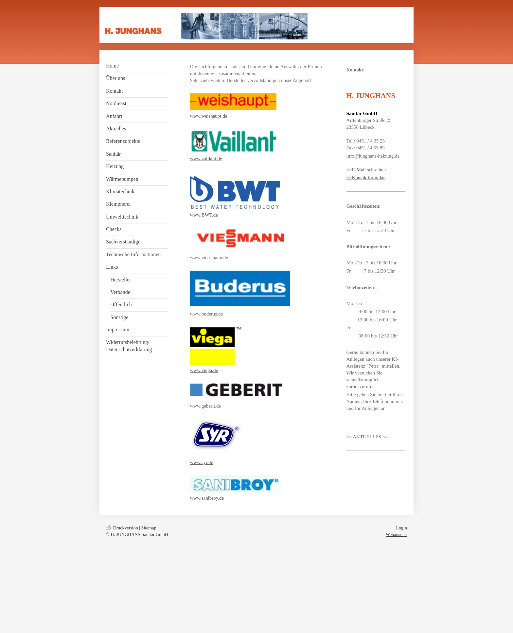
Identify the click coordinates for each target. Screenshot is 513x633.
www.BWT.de (204, 215)
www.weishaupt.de (208, 116)
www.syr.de (201, 462)
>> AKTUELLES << (367, 436)
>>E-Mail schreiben (366, 169)
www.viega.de (204, 370)
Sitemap (148, 528)
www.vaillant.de (206, 158)
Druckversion (122, 528)
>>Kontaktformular (365, 177)
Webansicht (396, 534)
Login (401, 528)
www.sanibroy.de (207, 498)
